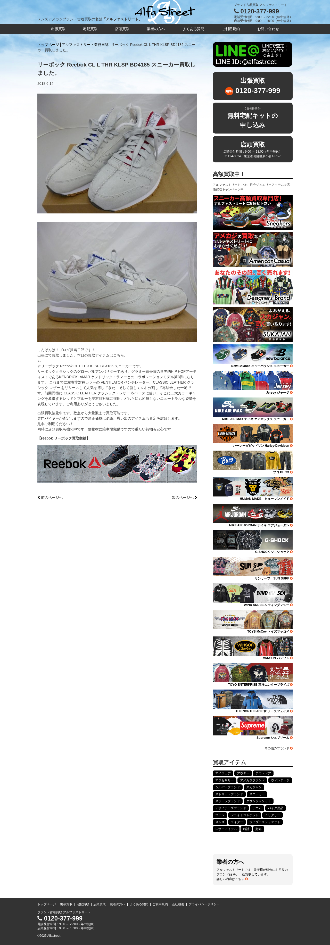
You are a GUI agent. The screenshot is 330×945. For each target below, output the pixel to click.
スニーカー (257, 794)
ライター (237, 822)
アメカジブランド (252, 780)
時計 (246, 829)
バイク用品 (275, 808)
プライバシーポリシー (204, 904)
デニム (257, 808)
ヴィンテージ (280, 780)
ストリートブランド (229, 794)
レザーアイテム (226, 829)
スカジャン (254, 787)
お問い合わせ (268, 29)
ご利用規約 (231, 29)
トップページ (48, 45)
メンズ (220, 822)
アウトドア (263, 773)
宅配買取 (90, 29)
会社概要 (178, 904)
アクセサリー (224, 780)
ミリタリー (272, 815)
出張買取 (58, 29)
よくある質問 (193, 29)
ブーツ (220, 815)
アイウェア (223, 773)
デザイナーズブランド (230, 808)
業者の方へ (156, 29)
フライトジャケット (245, 815)
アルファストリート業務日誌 (85, 45)
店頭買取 (122, 29)
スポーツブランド (227, 801)
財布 (258, 829)
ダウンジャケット (258, 801)
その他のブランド (279, 748)
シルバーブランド (227, 787)
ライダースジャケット (264, 822)
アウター (243, 773)
